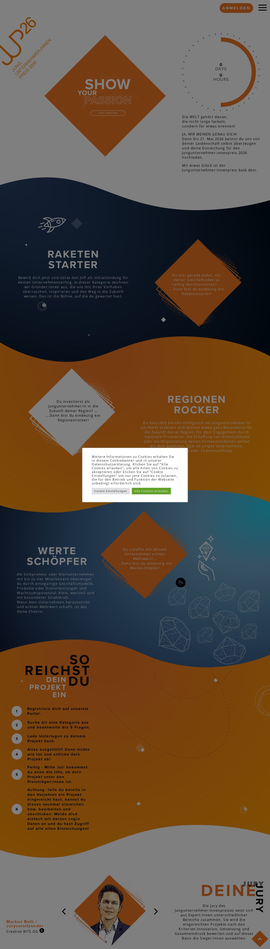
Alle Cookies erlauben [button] (151, 491)
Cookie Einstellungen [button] (110, 491)
